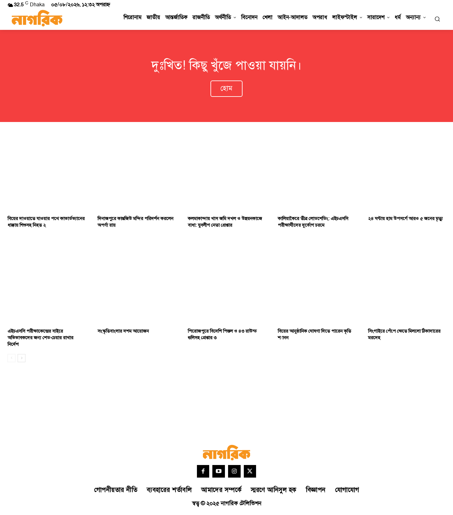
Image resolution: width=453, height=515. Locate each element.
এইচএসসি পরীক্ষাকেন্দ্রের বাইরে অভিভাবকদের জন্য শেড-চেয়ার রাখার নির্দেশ (40, 339)
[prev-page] (11, 359)
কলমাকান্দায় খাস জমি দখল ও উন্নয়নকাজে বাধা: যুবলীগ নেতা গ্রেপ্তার (225, 223)
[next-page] (21, 359)
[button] (437, 19)
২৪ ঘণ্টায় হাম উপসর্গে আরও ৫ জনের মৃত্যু (405, 219)
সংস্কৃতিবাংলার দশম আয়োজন (123, 332)
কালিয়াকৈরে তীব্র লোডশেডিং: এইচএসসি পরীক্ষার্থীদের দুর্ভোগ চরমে (313, 223)
